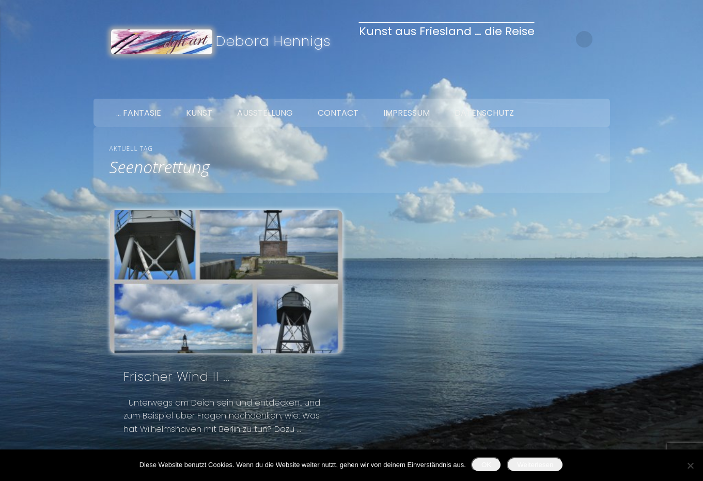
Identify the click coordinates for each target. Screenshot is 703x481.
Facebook (555, 87)
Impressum (406, 113)
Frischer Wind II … (176, 376)
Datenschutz (484, 113)
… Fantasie (138, 113)
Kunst (199, 113)
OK (486, 465)
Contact (338, 113)
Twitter (577, 87)
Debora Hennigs (273, 41)
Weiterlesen (535, 465)
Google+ (598, 87)
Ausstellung (265, 113)
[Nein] (690, 465)
